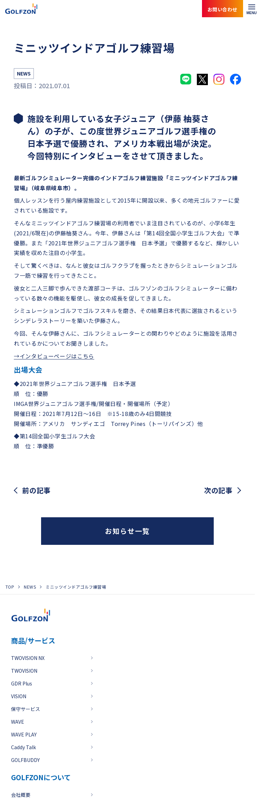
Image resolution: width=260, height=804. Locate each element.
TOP (10, 587)
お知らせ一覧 (127, 531)
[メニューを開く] (251, 8)
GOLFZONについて (41, 777)
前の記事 (36, 490)
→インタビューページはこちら (54, 356)
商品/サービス (33, 640)
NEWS (30, 587)
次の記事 (218, 490)
